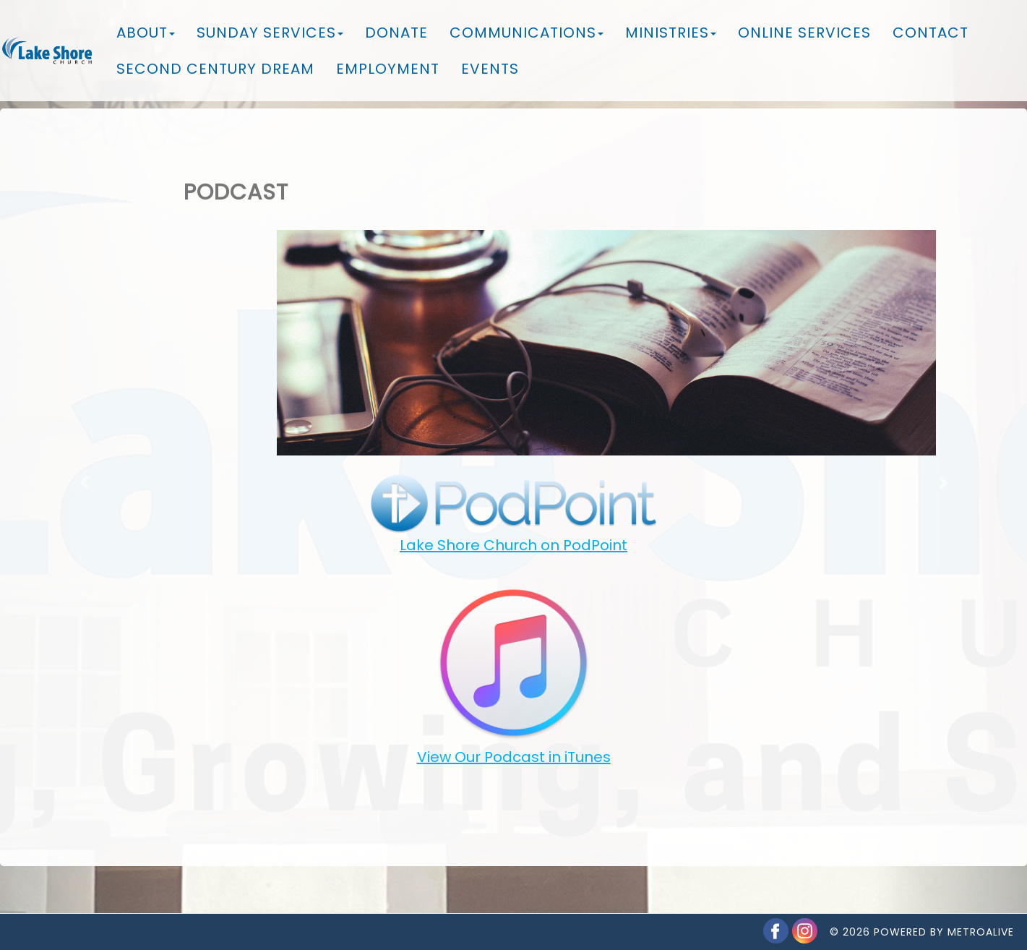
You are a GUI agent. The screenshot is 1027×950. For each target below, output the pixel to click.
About (145, 32)
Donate (396, 32)
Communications (526, 32)
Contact (930, 32)
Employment (387, 69)
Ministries (670, 32)
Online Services (804, 32)
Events (490, 69)
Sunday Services (270, 32)
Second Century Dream (215, 69)
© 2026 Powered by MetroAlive (922, 917)
